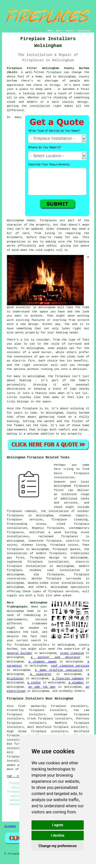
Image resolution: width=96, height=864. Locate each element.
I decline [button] (57, 835)
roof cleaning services (70, 665)
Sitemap (10, 826)
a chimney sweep (42, 661)
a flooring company (68, 678)
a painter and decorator (55, 657)
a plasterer (40, 674)
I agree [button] (57, 825)
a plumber (76, 682)
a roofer (34, 682)
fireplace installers (32, 644)
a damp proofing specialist (59, 670)
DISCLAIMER (84, 31)
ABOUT (59, 31)
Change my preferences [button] (57, 846)
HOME (49, 31)
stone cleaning (72, 653)
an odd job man (41, 686)
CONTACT (70, 31)
